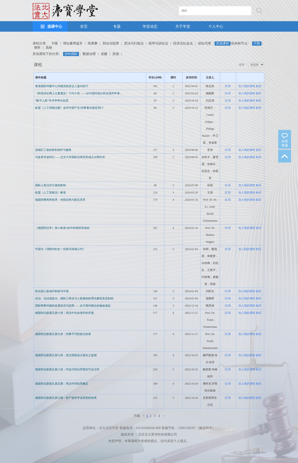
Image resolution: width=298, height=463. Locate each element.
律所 (37, 47)
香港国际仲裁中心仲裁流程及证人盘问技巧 (61, 86)
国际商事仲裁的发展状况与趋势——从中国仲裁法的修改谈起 (73, 305)
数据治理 (89, 54)
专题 (117, 26)
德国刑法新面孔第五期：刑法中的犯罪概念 (61, 383)
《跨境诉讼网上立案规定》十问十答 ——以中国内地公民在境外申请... (78, 93)
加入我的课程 (246, 86)
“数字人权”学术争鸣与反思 (51, 100)
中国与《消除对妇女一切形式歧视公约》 (60, 249)
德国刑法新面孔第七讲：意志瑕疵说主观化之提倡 (66, 355)
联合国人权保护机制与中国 (52, 291)
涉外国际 (71, 54)
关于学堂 (182, 26)
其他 (115, 54)
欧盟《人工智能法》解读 (50, 192)
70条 (137, 416)
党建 (104, 54)
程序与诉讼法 (158, 43)
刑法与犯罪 (111, 43)
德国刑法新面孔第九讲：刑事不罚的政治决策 (63, 334)
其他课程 (222, 43)
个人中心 (215, 26)
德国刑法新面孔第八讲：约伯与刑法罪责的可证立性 (67, 369)
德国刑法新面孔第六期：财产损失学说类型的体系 (66, 397)
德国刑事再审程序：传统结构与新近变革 (60, 199)
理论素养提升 (73, 43)
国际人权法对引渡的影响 (50, 185)
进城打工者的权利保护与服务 (53, 150)
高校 (49, 47)
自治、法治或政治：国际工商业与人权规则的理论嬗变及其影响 (74, 298)
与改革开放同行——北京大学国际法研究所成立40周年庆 (70, 157)
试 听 (228, 86)
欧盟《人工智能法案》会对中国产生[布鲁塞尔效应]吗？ (69, 107)
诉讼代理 (204, 43)
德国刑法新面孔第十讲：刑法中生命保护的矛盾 (64, 312)
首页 (84, 26)
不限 (54, 43)
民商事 (93, 43)
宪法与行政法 (134, 43)
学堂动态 (149, 26)
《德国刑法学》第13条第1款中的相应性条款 (62, 228)
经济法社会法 (183, 43)
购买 (258, 86)
